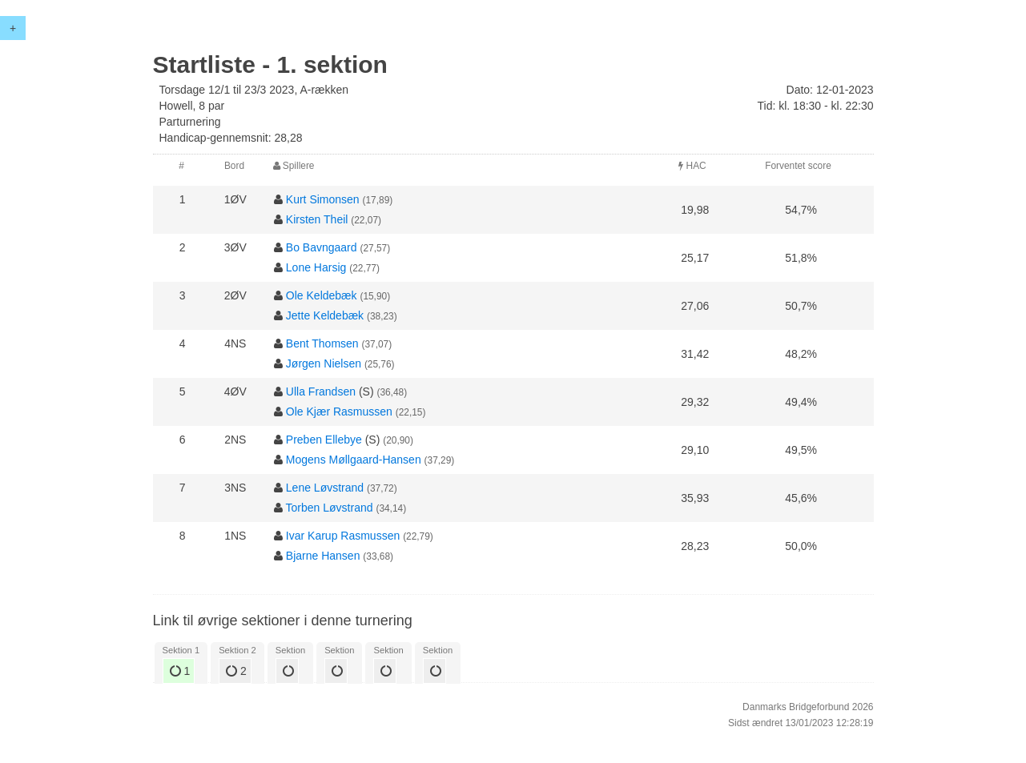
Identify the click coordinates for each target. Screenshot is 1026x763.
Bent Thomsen (322, 343)
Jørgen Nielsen (323, 363)
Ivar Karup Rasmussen (343, 535)
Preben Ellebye (324, 439)
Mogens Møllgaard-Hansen (353, 459)
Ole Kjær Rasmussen (339, 411)
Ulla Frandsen (321, 391)
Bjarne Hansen (323, 555)
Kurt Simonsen (323, 199)
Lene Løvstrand (325, 487)
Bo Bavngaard (321, 247)
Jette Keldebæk (325, 315)
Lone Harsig (316, 267)
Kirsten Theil (317, 219)
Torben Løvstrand (329, 507)
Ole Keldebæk (321, 295)
